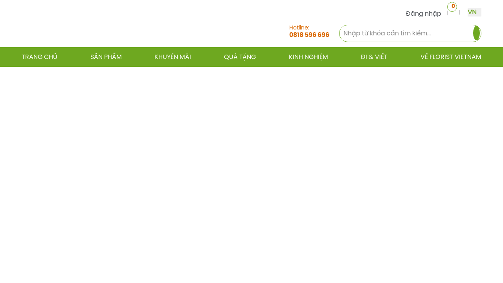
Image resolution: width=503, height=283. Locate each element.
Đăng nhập (420, 13)
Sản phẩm (106, 57)
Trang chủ (39, 57)
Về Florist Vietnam (450, 57)
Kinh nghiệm (308, 57)
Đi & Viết (374, 57)
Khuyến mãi (172, 57)
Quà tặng (240, 57)
